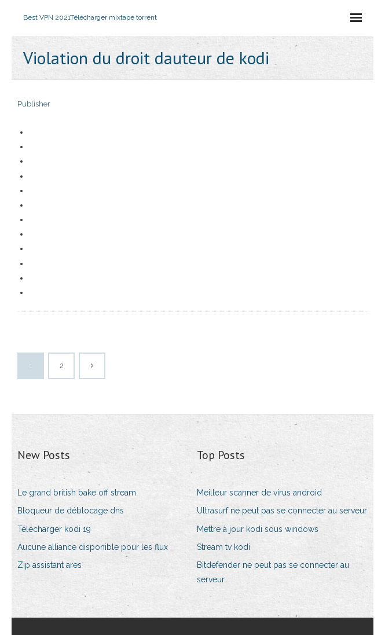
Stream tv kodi (223, 547)
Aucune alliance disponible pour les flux (92, 547)
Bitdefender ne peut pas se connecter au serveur (273, 572)
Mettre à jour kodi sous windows (257, 529)
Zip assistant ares (49, 565)
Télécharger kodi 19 (54, 529)
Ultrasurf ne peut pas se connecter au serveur (282, 510)
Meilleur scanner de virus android (259, 492)
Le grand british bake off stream (76, 492)
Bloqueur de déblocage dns (70, 510)
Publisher (33, 104)
